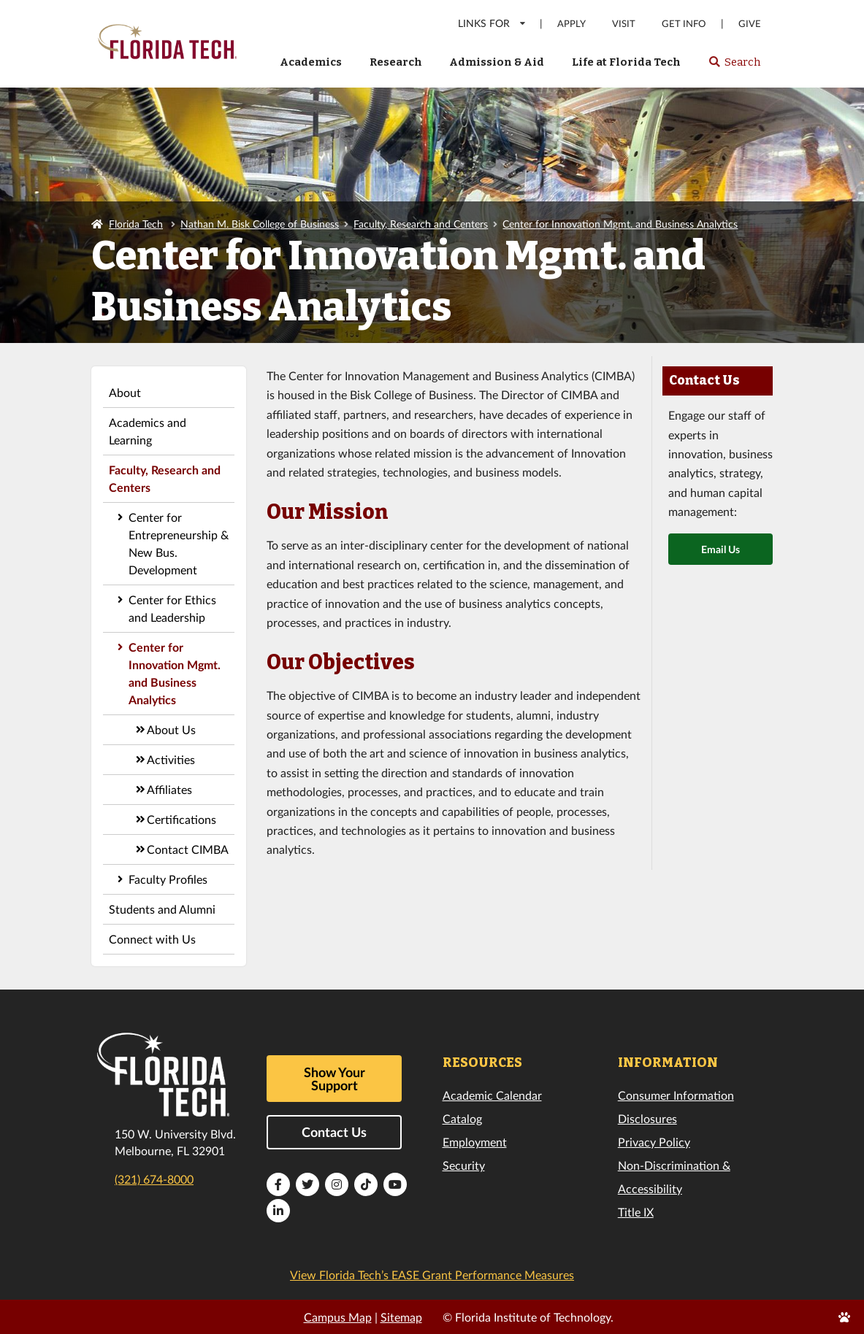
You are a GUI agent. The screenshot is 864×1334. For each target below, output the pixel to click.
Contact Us (334, 1132)
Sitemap (401, 1317)
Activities (171, 759)
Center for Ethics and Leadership (172, 608)
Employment (475, 1142)
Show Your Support (334, 1078)
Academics (311, 62)
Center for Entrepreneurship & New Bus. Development (179, 543)
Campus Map (338, 1317)
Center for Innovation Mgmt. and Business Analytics (620, 223)
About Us (171, 729)
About (125, 392)
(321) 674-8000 (154, 1179)
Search (734, 66)
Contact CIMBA (188, 849)
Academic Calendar (492, 1095)
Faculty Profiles (168, 879)
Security (464, 1165)
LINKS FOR (492, 23)
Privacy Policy (654, 1142)
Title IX (636, 1212)
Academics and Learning (147, 431)
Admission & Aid (496, 62)
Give (749, 23)
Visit (623, 23)
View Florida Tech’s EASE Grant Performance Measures (432, 1274)
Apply (571, 23)
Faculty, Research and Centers (420, 223)
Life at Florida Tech (626, 62)
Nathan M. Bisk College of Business (259, 223)
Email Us (720, 549)
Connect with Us (152, 939)
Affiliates (169, 789)
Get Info (684, 23)
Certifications (181, 819)
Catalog (462, 1118)
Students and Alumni (162, 909)
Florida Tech (136, 223)
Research (396, 62)
